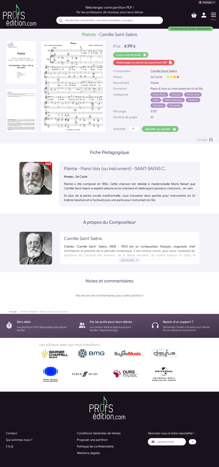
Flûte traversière (173, 100)
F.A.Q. (10, 446)
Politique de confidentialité (95, 446)
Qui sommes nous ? (19, 440)
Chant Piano (159, 94)
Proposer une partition (92, 440)
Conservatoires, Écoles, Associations (190, 28)
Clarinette (158, 105)
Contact (11, 433)
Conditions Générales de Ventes (99, 433)
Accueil (13, 311)
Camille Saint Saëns (163, 71)
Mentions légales (88, 453)
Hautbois (193, 100)
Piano (156, 100)
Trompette (174, 105)
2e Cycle (176, 94)
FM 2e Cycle (192, 94)
